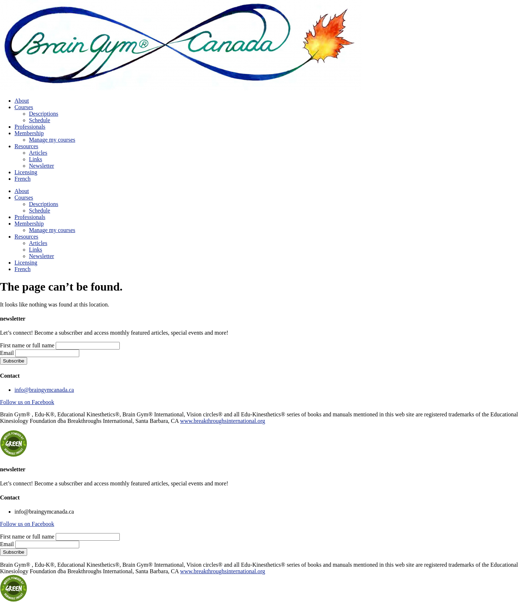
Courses (23, 107)
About (21, 101)
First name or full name (27, 345)
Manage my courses (52, 140)
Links (35, 159)
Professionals (29, 127)
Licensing (25, 172)
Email (7, 353)
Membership (29, 133)
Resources (26, 146)
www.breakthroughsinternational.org (222, 421)
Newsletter (41, 166)
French (22, 179)
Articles (38, 153)
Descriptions (43, 114)
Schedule (39, 120)
